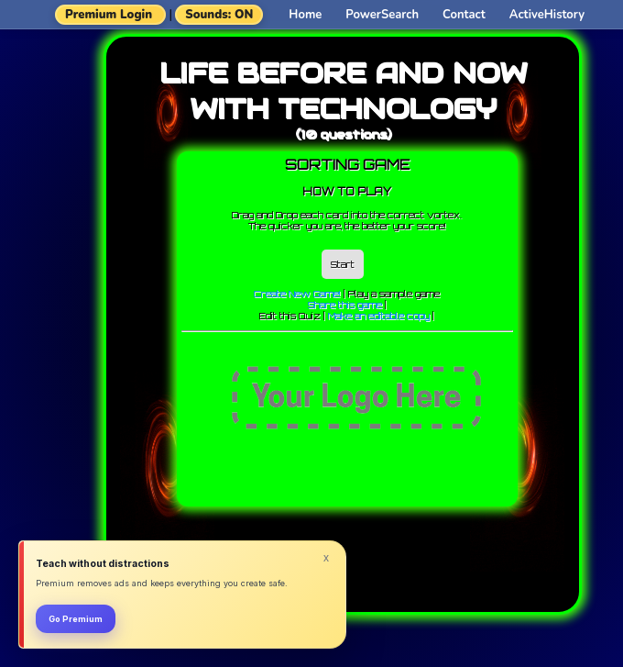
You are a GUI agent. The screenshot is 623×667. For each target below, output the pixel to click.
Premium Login (108, 14)
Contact (464, 14)
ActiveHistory (547, 14)
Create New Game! (297, 293)
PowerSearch (382, 14)
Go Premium (76, 619)
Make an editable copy (379, 315)
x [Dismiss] (326, 557)
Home (305, 14)
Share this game (345, 304)
